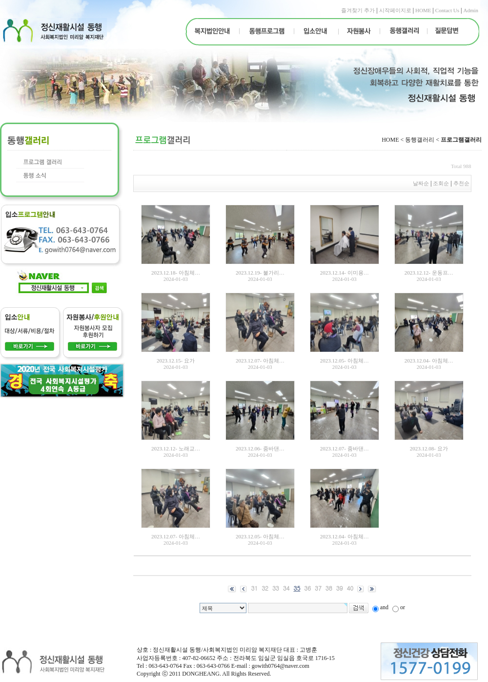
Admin (470, 10)
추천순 (462, 183)
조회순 (441, 183)
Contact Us (447, 10)
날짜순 (421, 183)
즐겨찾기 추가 (358, 10)
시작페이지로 (395, 10)
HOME (423, 10)
